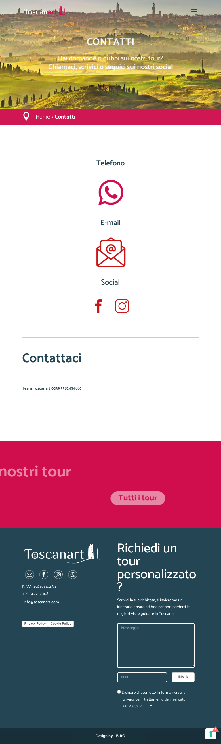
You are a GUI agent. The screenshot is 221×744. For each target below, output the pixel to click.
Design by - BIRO (110, 736)
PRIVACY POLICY (137, 706)
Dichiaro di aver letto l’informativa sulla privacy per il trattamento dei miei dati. (151, 699)
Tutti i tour (193, 498)
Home (43, 117)
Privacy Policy (35, 623)
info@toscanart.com (41, 602)
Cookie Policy (60, 623)
